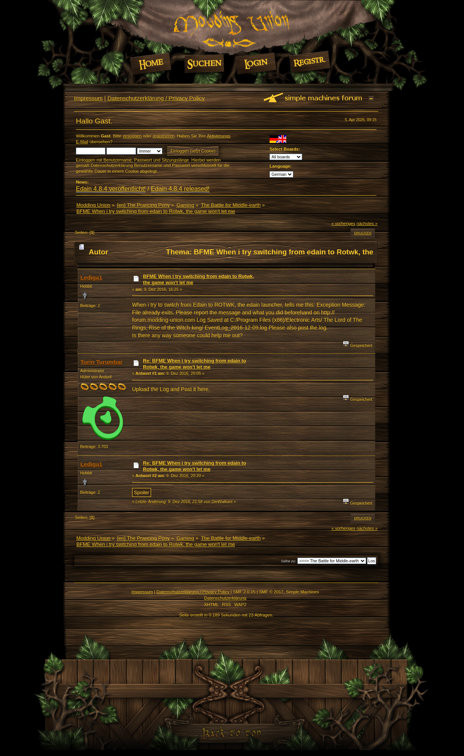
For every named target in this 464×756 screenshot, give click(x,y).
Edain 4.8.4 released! (180, 189)
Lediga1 (91, 277)
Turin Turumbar (101, 362)
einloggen (132, 136)
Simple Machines (302, 591)
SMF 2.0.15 (244, 591)
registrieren (163, 136)
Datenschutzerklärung (225, 598)
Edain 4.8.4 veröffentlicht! (111, 189)
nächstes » (367, 223)
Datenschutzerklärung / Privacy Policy (156, 98)
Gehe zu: (288, 561)
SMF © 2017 (271, 591)
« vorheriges (344, 223)
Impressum (88, 98)
